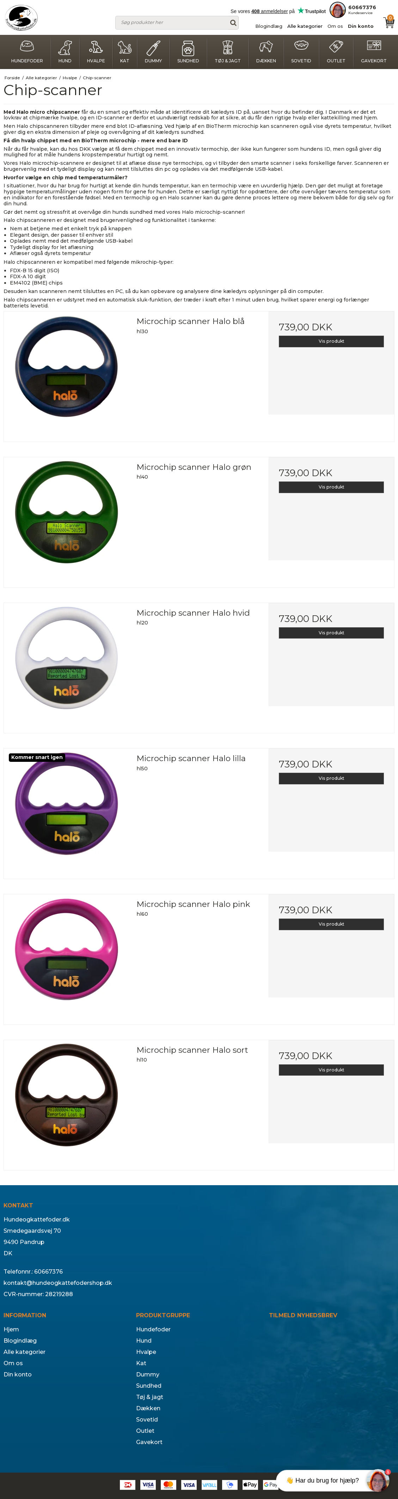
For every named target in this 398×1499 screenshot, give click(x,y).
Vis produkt (331, 341)
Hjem (11, 1329)
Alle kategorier (305, 26)
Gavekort (374, 52)
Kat (125, 52)
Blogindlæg (268, 26)
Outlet (336, 52)
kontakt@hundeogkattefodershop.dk (58, 1283)
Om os (335, 26)
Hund (65, 52)
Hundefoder (27, 52)
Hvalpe (96, 52)
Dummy (153, 52)
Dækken (266, 52)
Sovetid (301, 52)
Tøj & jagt (228, 52)
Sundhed (188, 52)
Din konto (361, 26)
